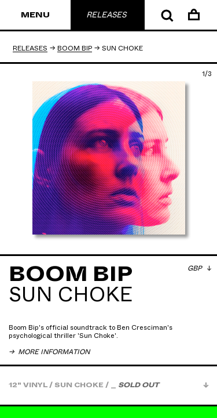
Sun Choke (97, 335)
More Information (53, 351)
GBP (195, 268)
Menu (35, 15)
